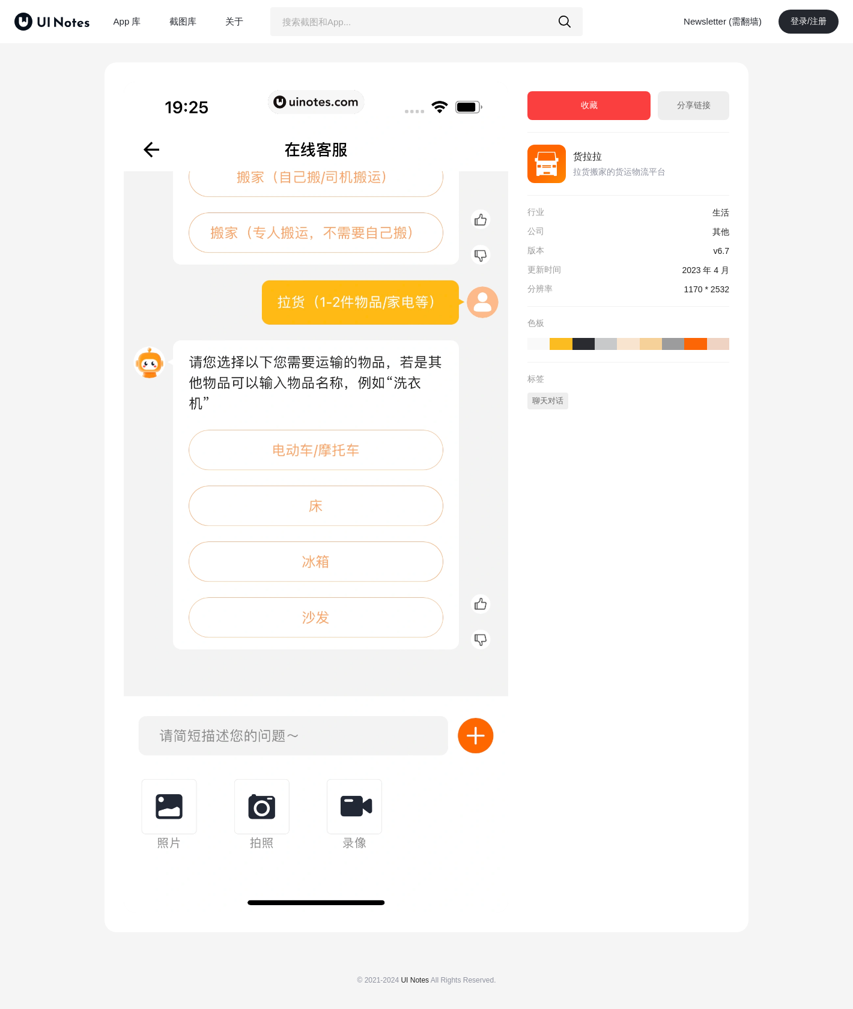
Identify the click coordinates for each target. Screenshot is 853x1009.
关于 (234, 21)
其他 (720, 231)
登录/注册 (809, 21)
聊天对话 (547, 400)
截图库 (182, 21)
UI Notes (415, 980)
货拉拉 (587, 156)
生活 (720, 212)
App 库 (127, 21)
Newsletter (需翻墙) (723, 21)
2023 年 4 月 (705, 270)
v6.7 (721, 251)
